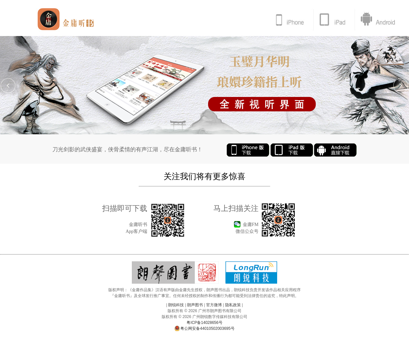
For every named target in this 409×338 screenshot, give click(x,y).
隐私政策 (233, 305)
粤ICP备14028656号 (204, 322)
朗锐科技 (176, 305)
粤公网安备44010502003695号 (204, 328)
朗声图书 (195, 305)
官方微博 (214, 305)
